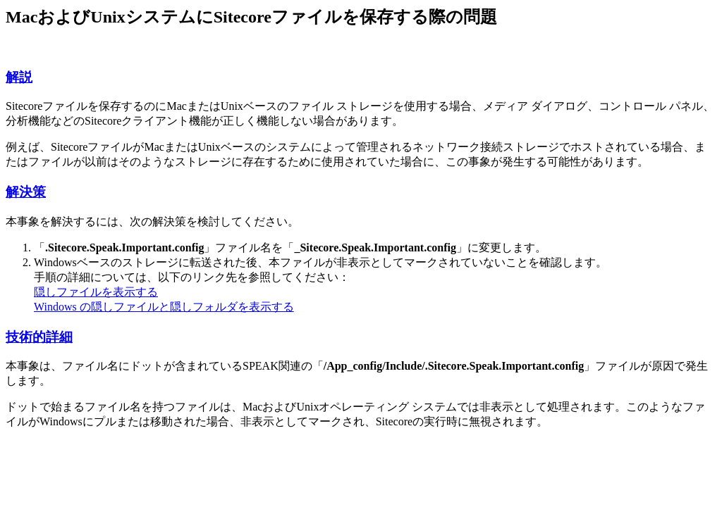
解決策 (26, 191)
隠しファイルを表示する (96, 292)
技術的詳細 (39, 337)
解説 (19, 77)
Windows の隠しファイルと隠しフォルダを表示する (164, 307)
